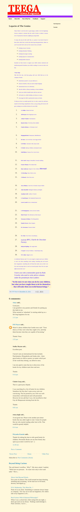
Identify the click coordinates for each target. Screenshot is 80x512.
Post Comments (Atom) (25, 458)
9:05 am (15, 407)
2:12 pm (15, 317)
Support (43, 18)
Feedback (35, 18)
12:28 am (16, 445)
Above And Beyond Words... (20, 477)
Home (10, 18)
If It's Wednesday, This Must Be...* (22, 487)
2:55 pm (15, 339)
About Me (17, 18)
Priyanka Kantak (19, 434)
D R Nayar (16, 324)
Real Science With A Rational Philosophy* (24, 497)
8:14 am (15, 427)
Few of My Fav (26, 18)
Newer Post (13, 454)
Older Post (45, 454)
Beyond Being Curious (18, 463)
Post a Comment (16, 449)
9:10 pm (15, 374)
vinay (14, 302)
